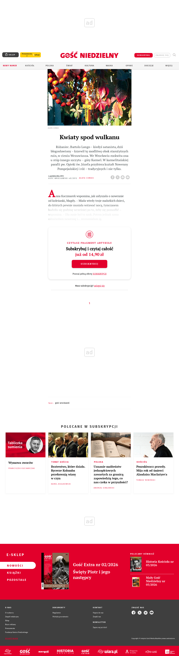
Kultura (89, 65)
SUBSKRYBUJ (143, 55)
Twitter (118, 176)
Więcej (168, 65)
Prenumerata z (27, 55)
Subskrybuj (89, 263)
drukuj (123, 176)
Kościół (30, 65)
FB (113, 176)
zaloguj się (162, 55)
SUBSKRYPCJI (100, 273)
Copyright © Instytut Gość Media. (143, 638)
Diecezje (149, 65)
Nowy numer (10, 65)
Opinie (129, 65)
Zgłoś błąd (11, 639)
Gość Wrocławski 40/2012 (62, 178)
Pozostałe (13, 579)
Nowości (13, 565)
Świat (69, 65)
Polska (50, 65)
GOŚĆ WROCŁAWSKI (62, 403)
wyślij (128, 176)
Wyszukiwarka (174, 54)
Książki (13, 572)
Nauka (109, 65)
